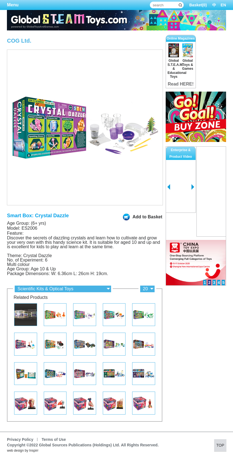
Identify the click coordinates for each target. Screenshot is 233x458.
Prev (168, 187)
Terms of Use (54, 439)
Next (193, 187)
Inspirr (33, 450)
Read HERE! (180, 84)
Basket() (198, 5)
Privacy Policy (20, 439)
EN (223, 5)
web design (15, 450)
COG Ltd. (19, 41)
